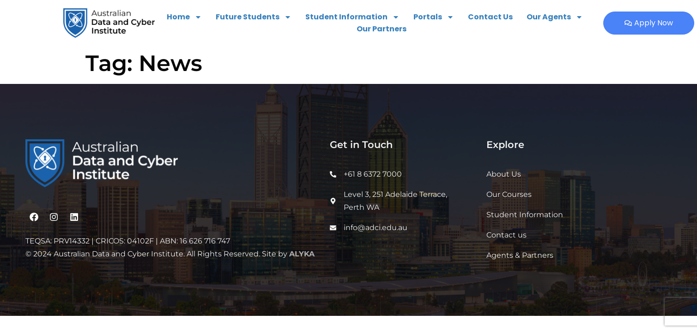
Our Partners (381, 29)
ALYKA (302, 253)
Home (184, 17)
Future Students (253, 17)
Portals (433, 17)
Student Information (352, 17)
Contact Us (490, 17)
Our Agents (555, 17)
